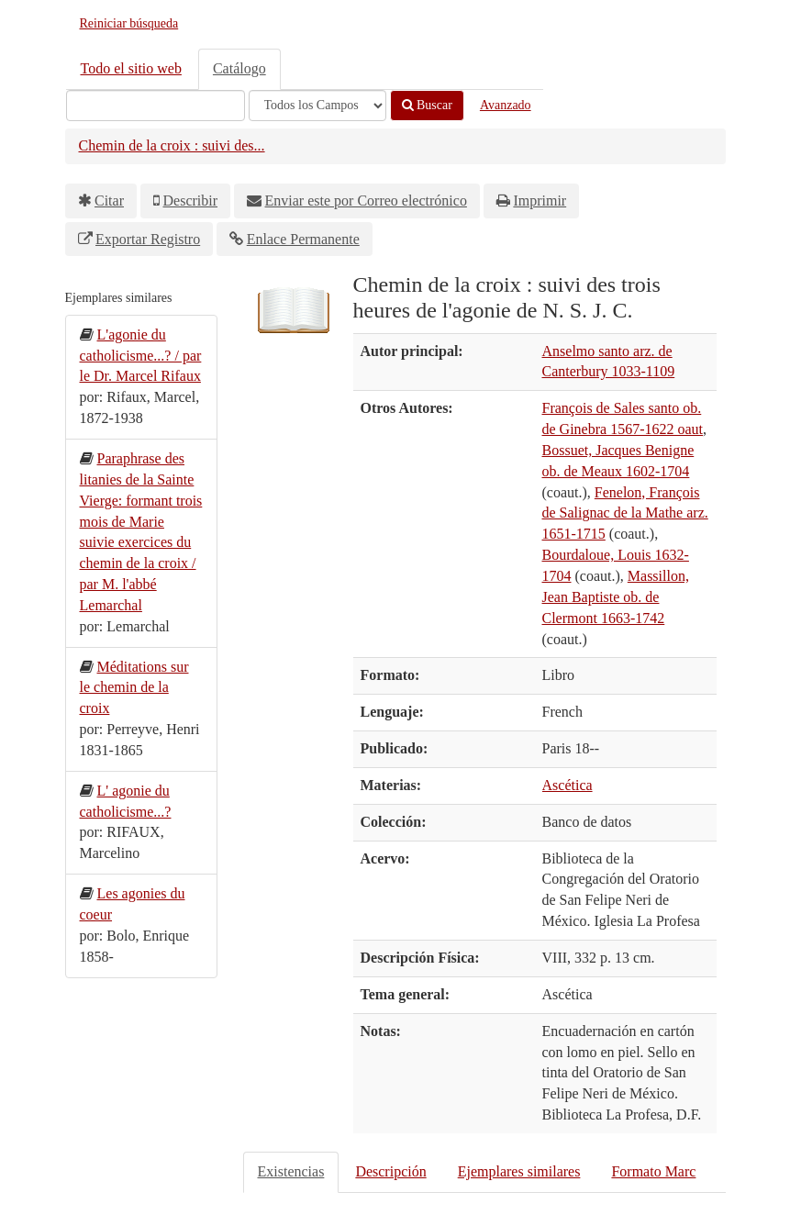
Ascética (567, 785)
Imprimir (539, 200)
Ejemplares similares (519, 1171)
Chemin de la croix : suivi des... (172, 145)
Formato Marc (653, 1171)
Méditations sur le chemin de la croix (134, 688)
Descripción (390, 1171)
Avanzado (505, 105)
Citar (109, 200)
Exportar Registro (147, 239)
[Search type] (317, 105)
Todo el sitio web (131, 68)
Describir (190, 200)
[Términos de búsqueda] (155, 105)
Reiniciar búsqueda (129, 23)
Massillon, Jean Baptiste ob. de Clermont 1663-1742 (615, 597)
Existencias (291, 1171)
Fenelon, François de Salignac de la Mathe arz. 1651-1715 (625, 513)
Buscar (427, 105)
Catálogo (239, 68)
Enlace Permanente (303, 239)
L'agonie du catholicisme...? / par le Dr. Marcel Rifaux (141, 356)
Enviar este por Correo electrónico (366, 200)
